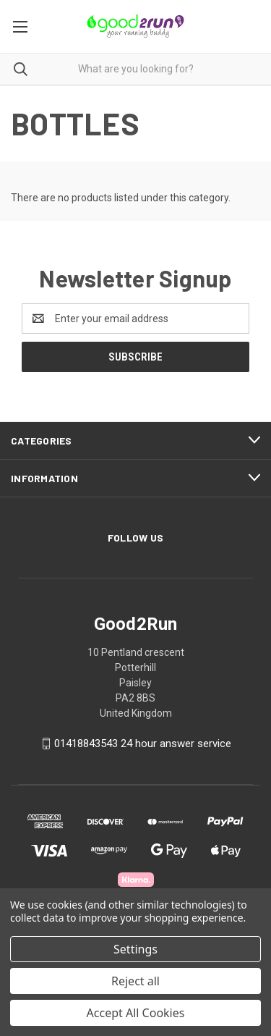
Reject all (135, 981)
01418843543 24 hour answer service (142, 743)
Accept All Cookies (136, 1013)
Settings (135, 949)
